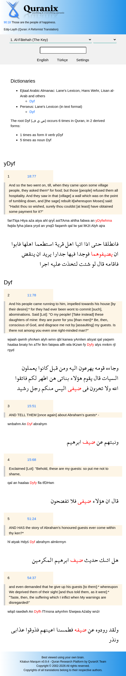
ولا (107, 388)
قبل (53, 367)
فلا (72, 500)
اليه (72, 367)
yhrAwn (34, 339)
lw (75, 226)
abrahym (40, 424)
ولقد (112, 629)
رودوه (100, 629)
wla (69, 344)
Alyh (95, 226)
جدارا (58, 253)
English (43, 60)
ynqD (50, 226)
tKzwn (78, 344)
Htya (24, 220)
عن (99, 441)
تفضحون (60, 500)
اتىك (104, 560)
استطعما (43, 243)
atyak (16, 542)
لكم (32, 378)
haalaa (13, 344)
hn (31, 344)
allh (63, 344)
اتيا (78, 243)
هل (114, 560)
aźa (31, 220)
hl (9, 542)
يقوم (87, 378)
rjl (114, 344)
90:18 (7, 22)
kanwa (68, 339)
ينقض (28, 253)
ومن (63, 367)
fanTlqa (14, 220)
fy (85, 344)
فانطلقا (110, 243)
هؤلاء (75, 378)
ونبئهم (110, 441)
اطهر (42, 378)
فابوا (16, 243)
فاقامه (111, 263)
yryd (37, 226)
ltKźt (87, 226)
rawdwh (22, 611)
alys (98, 344)
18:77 (31, 176)
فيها (70, 253)
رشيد (23, 388)
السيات (109, 378)
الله (114, 388)
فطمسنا (64, 629)
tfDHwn (48, 483)
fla (40, 483)
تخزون (96, 388)
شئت (84, 263)
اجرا (44, 263)
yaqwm (108, 339)
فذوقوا (31, 629)
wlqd (12, 611)
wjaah (13, 339)
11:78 (31, 295)
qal (70, 226)
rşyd (11, 350)
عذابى (17, 629)
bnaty (24, 344)
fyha (20, 226)
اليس (59, 388)
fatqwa (54, 344)
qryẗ (52, 220)
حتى (96, 243)
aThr (38, 344)
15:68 (31, 460)
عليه (55, 263)
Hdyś (25, 542)
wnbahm (15, 424)
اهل (69, 243)
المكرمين (42, 560)
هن (52, 378)
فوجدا (82, 253)
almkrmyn (58, 542)
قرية (59, 243)
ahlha (75, 220)
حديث (90, 560)
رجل (34, 388)
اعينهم (47, 629)
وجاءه (111, 367)
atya (39, 220)
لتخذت (69, 263)
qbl (59, 339)
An (24, 424)
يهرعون (85, 367)
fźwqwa (75, 611)
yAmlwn (80, 339)
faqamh (61, 226)
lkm (45, 344)
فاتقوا (21, 378)
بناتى (62, 378)
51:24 (31, 519)
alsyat (92, 339)
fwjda (12, 226)
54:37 (31, 578)
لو (93, 263)
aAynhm (62, 611)
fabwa (85, 220)
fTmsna (48, 611)
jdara (28, 226)
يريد (46, 253)
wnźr (96, 611)
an (92, 220)
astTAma (63, 220)
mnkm (107, 344)
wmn (52, 339)
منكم (46, 388)
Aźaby (86, 611)
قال (100, 263)
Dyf (32, 101)
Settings (82, 60)
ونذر (113, 639)
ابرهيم (74, 441)
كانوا (42, 367)
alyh (44, 339)
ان (115, 253)
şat (81, 226)
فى (85, 388)
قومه (99, 367)
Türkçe (62, 60)
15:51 (31, 406)
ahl (46, 220)
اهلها (27, 243)
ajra (102, 226)
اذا (86, 243)
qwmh (23, 339)
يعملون (29, 367)
